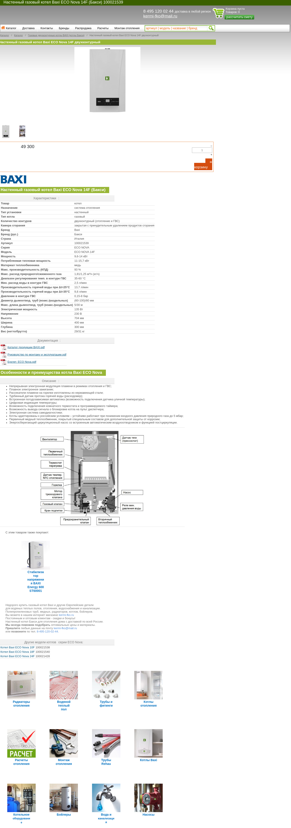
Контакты (47, 28)
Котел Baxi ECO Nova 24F (17, 654)
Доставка (28, 28)
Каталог (11, 28)
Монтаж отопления (127, 28)
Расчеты (103, 28)
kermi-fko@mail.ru (160, 16)
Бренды (64, 28)
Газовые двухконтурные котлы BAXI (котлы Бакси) (56, 35)
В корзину (203, 165)
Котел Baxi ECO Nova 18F (17, 650)
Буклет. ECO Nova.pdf (21, 361)
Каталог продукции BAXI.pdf (26, 347)
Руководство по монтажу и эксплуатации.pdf (36, 354)
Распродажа (83, 28)
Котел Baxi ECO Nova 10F (17, 645)
